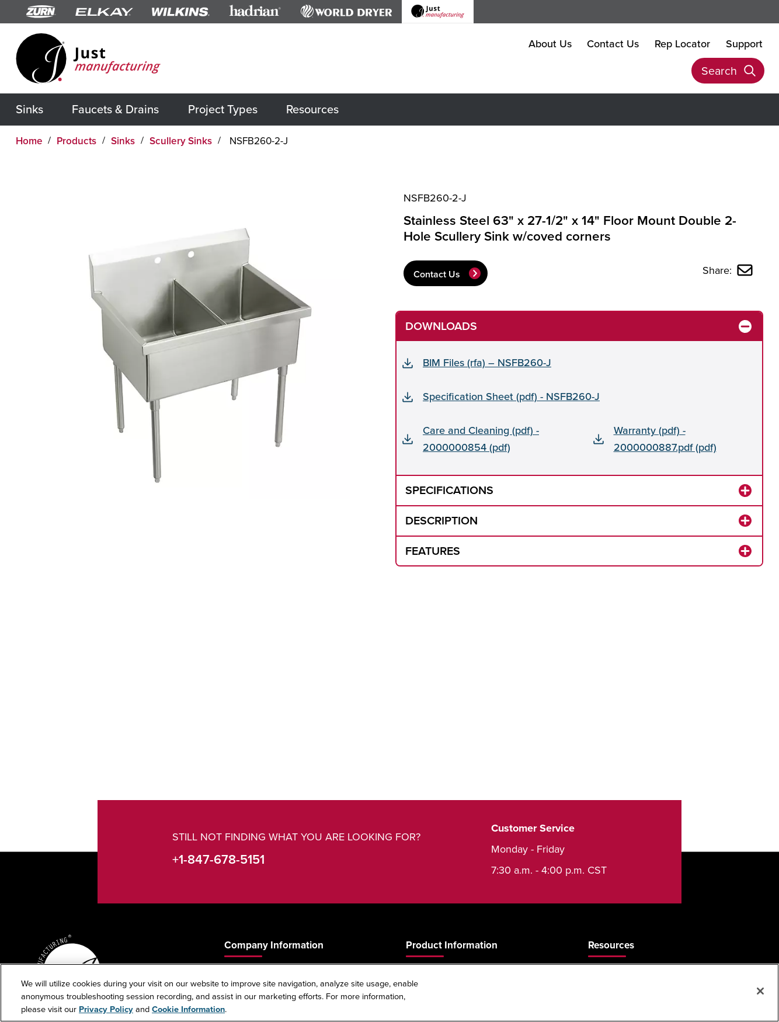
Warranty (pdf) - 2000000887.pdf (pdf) (665, 438)
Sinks (29, 108)
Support (744, 43)
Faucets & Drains (115, 108)
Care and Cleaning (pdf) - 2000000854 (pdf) (481, 438)
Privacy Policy (106, 1009)
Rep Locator (682, 43)
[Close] (760, 991)
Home (29, 141)
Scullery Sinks (180, 141)
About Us (550, 43)
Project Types (223, 108)
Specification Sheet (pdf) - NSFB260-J (511, 396)
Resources (312, 108)
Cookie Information (188, 1009)
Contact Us (613, 43)
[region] (389, 993)
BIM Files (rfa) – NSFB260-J (487, 362)
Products (76, 141)
